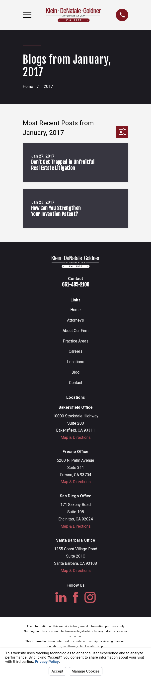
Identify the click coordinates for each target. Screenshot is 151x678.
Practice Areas (75, 341)
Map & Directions (76, 437)
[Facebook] (75, 597)
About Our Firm (75, 330)
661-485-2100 (75, 285)
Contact (75, 382)
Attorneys (75, 320)
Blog (75, 372)
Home (75, 309)
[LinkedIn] (61, 597)
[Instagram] (90, 597)
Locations (75, 361)
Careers (75, 351)
